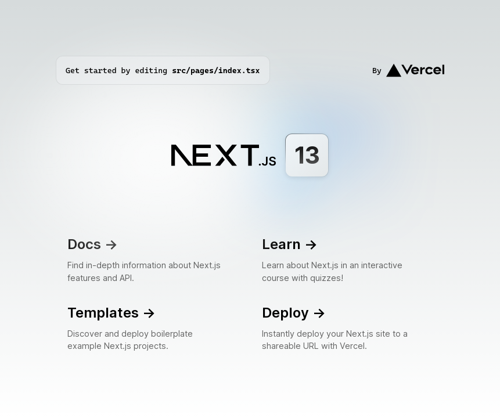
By (408, 70)
